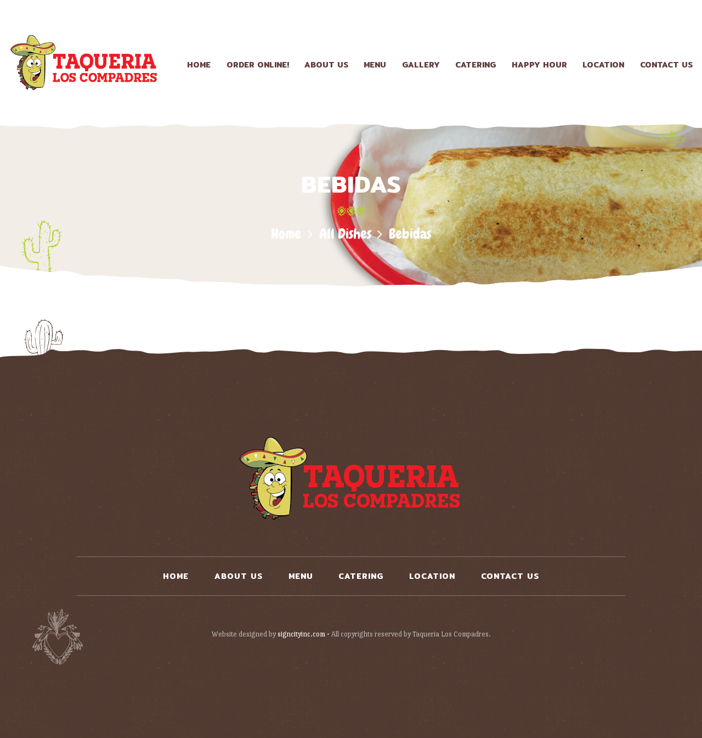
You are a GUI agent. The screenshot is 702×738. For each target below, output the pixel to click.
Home (286, 234)
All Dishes (345, 234)
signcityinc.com (301, 634)
